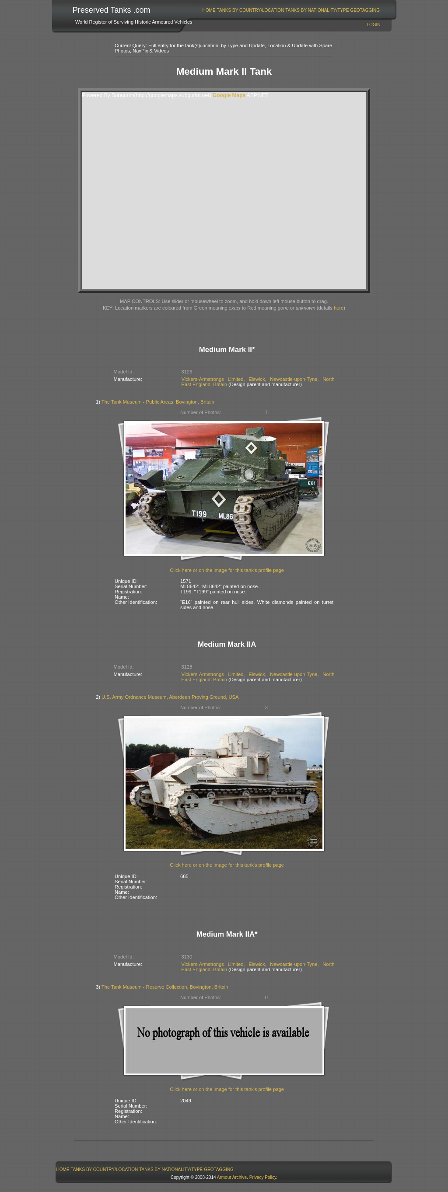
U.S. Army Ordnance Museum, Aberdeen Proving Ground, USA (170, 697)
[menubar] (291, 10)
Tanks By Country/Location (250, 10)
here (338, 307)
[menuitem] (209, 10)
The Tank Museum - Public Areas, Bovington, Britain (158, 401)
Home (209, 10)
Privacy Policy (262, 1177)
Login (373, 24)
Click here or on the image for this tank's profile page (227, 570)
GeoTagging (365, 10)
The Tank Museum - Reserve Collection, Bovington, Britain (165, 987)
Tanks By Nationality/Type (317, 10)
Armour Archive (232, 1177)
